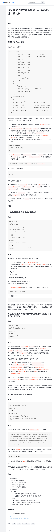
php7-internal (14, 516)
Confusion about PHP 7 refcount (19, 518)
